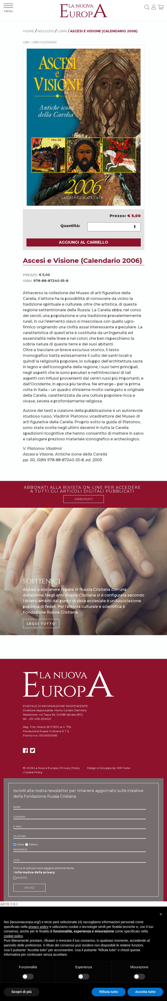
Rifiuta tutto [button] (108, 992)
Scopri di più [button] (21, 992)
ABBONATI (83, 499)
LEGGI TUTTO (41, 623)
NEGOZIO (45, 31)
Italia (20, 844)
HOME (28, 31)
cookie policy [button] (13, 936)
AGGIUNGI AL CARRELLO (83, 242)
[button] (161, 914)
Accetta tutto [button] (145, 992)
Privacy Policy (70, 768)
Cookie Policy (33, 772)
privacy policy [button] (39, 927)
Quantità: (70, 225)
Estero (33, 844)
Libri (62, 31)
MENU (8, 8)
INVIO (29, 887)
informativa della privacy (35, 872)
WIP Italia (123, 768)
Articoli (9, 904)
